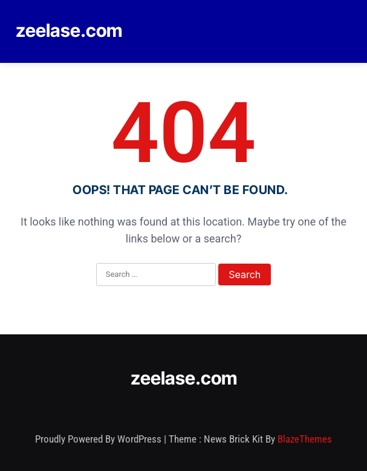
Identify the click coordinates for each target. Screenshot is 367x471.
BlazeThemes (305, 439)
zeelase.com (69, 30)
